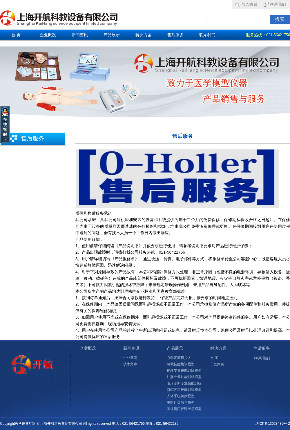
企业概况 (48, 35)
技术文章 (130, 364)
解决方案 (143, 35)
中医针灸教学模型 (181, 402)
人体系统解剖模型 (181, 396)
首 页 (16, 35)
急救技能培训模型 (181, 364)
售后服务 (175, 35)
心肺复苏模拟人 (179, 358)
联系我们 (278, 4)
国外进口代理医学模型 (184, 409)
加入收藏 (249, 4)
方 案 (214, 358)
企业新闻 (130, 358)
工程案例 (217, 364)
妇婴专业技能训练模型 (184, 377)
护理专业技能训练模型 (184, 370)
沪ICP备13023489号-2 (272, 424)
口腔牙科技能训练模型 (184, 390)
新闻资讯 (80, 35)
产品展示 (112, 35)
